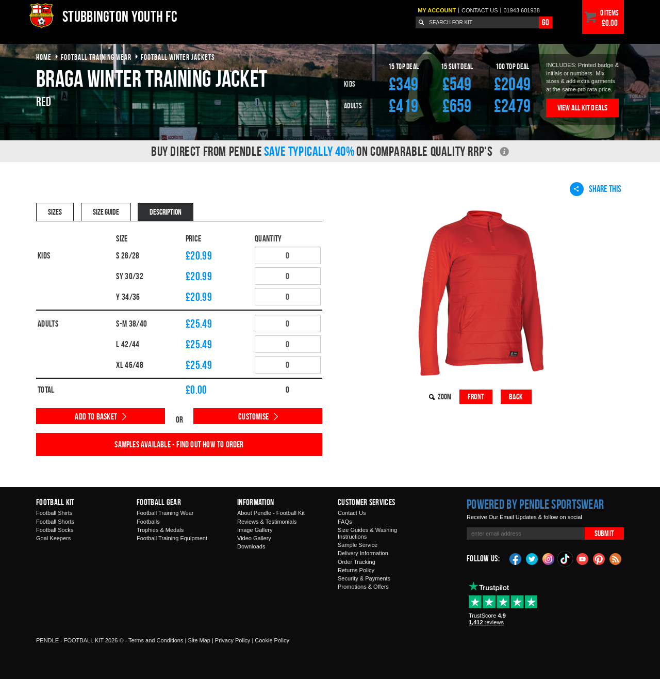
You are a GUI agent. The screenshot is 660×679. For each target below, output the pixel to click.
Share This (595, 189)
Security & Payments (364, 578)
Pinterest (599, 558)
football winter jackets (178, 57)
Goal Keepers (53, 538)
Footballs (148, 522)
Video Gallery (254, 538)
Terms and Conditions (155, 640)
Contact (479, 10)
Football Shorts (55, 522)
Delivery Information (363, 553)
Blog (615, 558)
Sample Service (357, 545)
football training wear (96, 57)
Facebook (515, 558)
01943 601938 (521, 10)
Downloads (251, 546)
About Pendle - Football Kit (271, 513)
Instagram (548, 558)
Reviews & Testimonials (266, 522)
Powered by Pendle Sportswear (535, 504)
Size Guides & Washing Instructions (367, 533)
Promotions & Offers (363, 587)
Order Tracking (356, 562)
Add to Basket (96, 416)
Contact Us (352, 513)
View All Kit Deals (582, 107)
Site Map (199, 640)
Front (476, 396)
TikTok (565, 559)
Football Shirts (54, 513)
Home (44, 57)
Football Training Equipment (172, 538)
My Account (437, 10)
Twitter (532, 558)
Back (516, 396)
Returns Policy (356, 570)
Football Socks (54, 530)
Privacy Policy (232, 640)
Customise (253, 416)
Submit (604, 533)
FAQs (345, 522)
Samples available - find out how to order (178, 444)
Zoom (444, 396)
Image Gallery (254, 530)
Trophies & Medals (160, 530)
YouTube (582, 558)
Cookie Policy (272, 640)
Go (545, 22)
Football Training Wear (165, 513)
